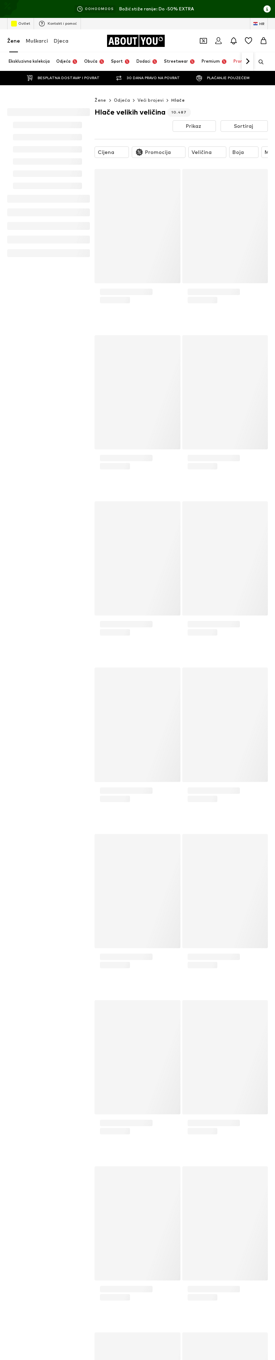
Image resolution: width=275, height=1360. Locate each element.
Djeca (61, 41)
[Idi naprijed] (247, 61)
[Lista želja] (248, 41)
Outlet (20, 23)
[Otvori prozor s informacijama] (267, 9)
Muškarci (37, 41)
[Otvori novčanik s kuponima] (203, 41)
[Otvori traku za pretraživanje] (258, 62)
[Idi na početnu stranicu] (135, 41)
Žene (13, 41)
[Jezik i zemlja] (258, 23)
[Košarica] (263, 41)
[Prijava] (218, 41)
